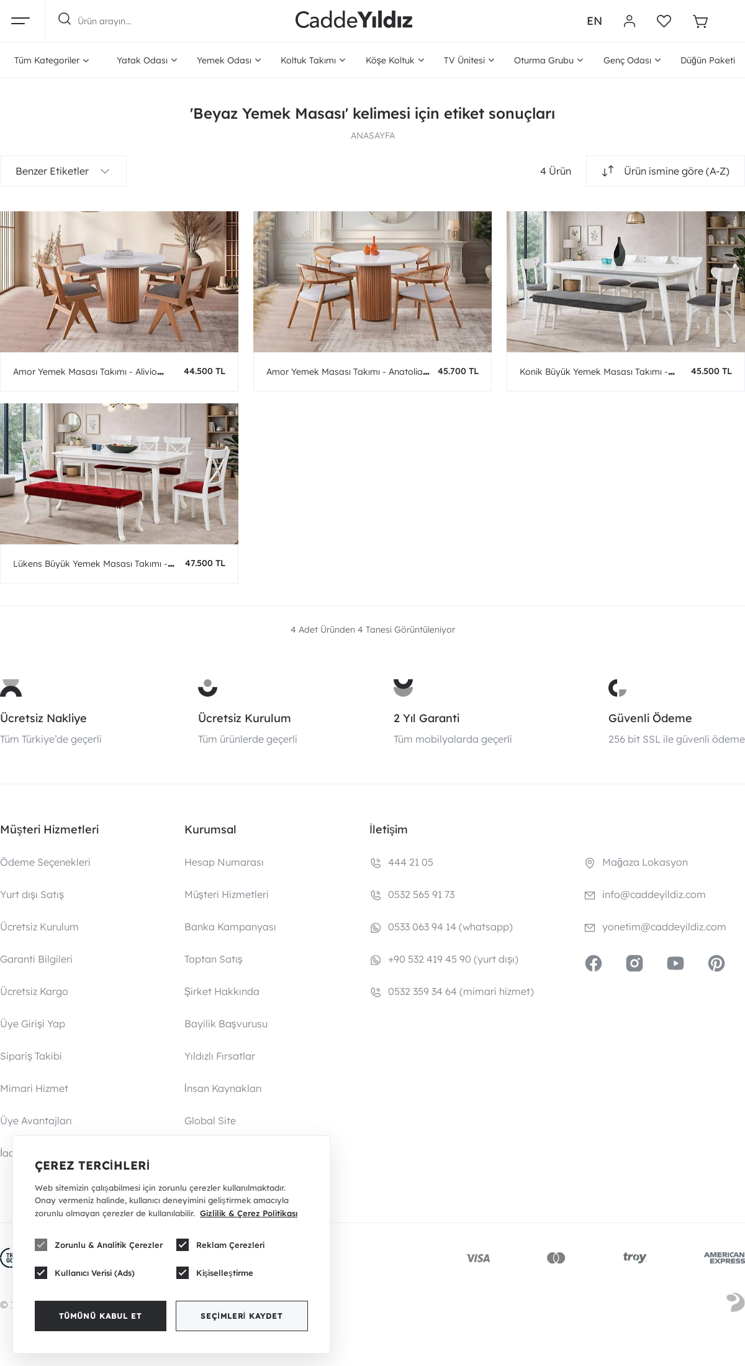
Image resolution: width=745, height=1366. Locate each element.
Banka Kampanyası (230, 926)
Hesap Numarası (224, 862)
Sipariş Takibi (31, 1056)
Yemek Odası (229, 60)
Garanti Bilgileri (36, 959)
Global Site (210, 1120)
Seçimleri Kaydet (241, 1316)
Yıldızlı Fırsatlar (219, 1056)
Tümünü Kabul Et (100, 1316)
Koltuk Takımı (313, 60)
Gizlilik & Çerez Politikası (248, 1213)
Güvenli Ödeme (650, 718)
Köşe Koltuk (395, 60)
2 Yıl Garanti (426, 718)
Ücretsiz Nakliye (43, 718)
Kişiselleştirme (214, 1273)
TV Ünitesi (469, 60)
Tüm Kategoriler (51, 60)
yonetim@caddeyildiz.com (664, 926)
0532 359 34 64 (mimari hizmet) (461, 991)
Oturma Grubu (548, 60)
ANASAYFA (373, 135)
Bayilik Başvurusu (226, 1023)
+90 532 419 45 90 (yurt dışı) (453, 959)
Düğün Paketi (707, 60)
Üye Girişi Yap (32, 1023)
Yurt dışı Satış (32, 894)
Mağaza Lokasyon (645, 862)
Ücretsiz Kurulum (244, 718)
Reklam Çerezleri (220, 1245)
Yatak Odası (147, 60)
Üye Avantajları (36, 1120)
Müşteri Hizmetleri (226, 894)
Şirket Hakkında (222, 991)
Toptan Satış (213, 959)
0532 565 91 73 (421, 894)
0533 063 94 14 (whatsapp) (450, 926)
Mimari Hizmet (34, 1088)
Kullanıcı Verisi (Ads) (85, 1273)
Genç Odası (632, 60)
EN (594, 21)
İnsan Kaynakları (223, 1088)
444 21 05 (410, 862)
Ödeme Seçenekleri (45, 862)
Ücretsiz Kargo (34, 991)
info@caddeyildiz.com (654, 894)
